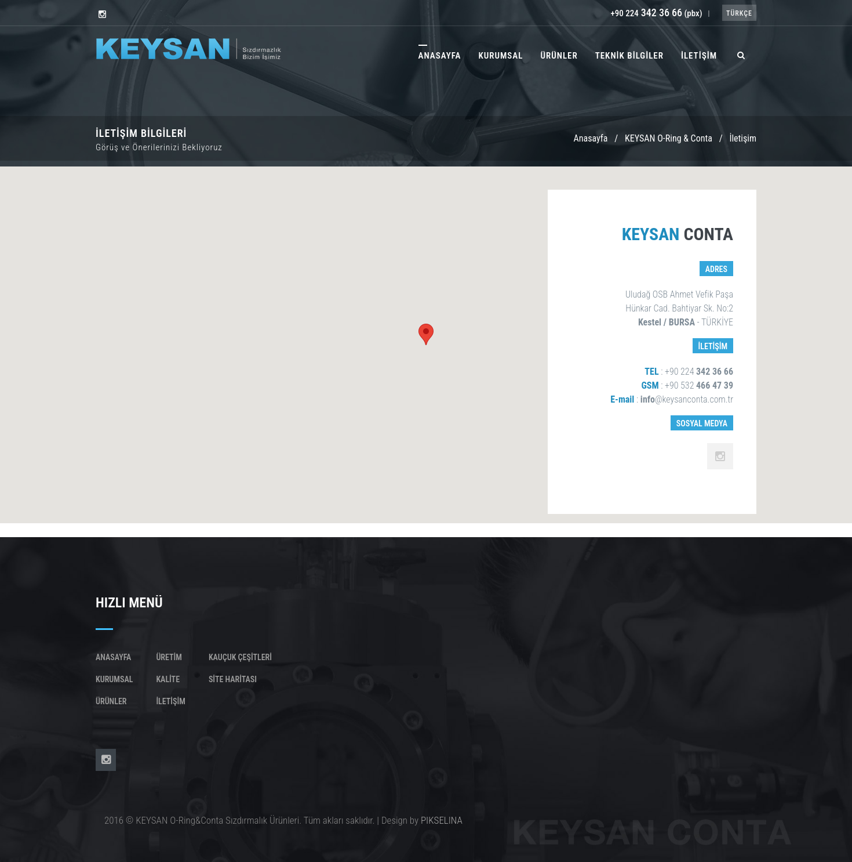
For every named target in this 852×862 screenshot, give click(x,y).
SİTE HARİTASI (233, 679)
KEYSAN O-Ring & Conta (668, 138)
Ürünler (111, 701)
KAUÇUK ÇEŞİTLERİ (240, 657)
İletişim (170, 701)
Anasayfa (590, 138)
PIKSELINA (442, 820)
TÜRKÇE (739, 13)
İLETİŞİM (699, 55)
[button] (426, 334)
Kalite (168, 679)
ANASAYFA (439, 55)
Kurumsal (114, 679)
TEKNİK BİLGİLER (629, 55)
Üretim (169, 657)
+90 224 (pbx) (656, 13)
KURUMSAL (500, 55)
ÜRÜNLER (558, 55)
